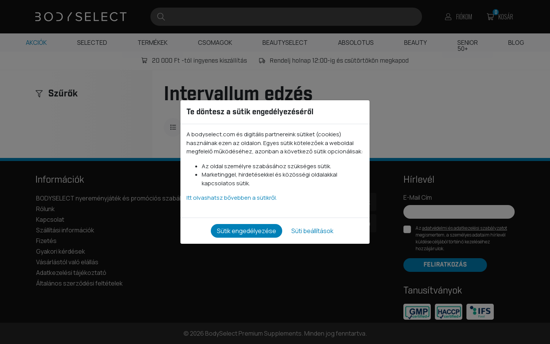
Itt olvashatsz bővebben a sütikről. (231, 198)
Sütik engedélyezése (246, 231)
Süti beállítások (312, 231)
